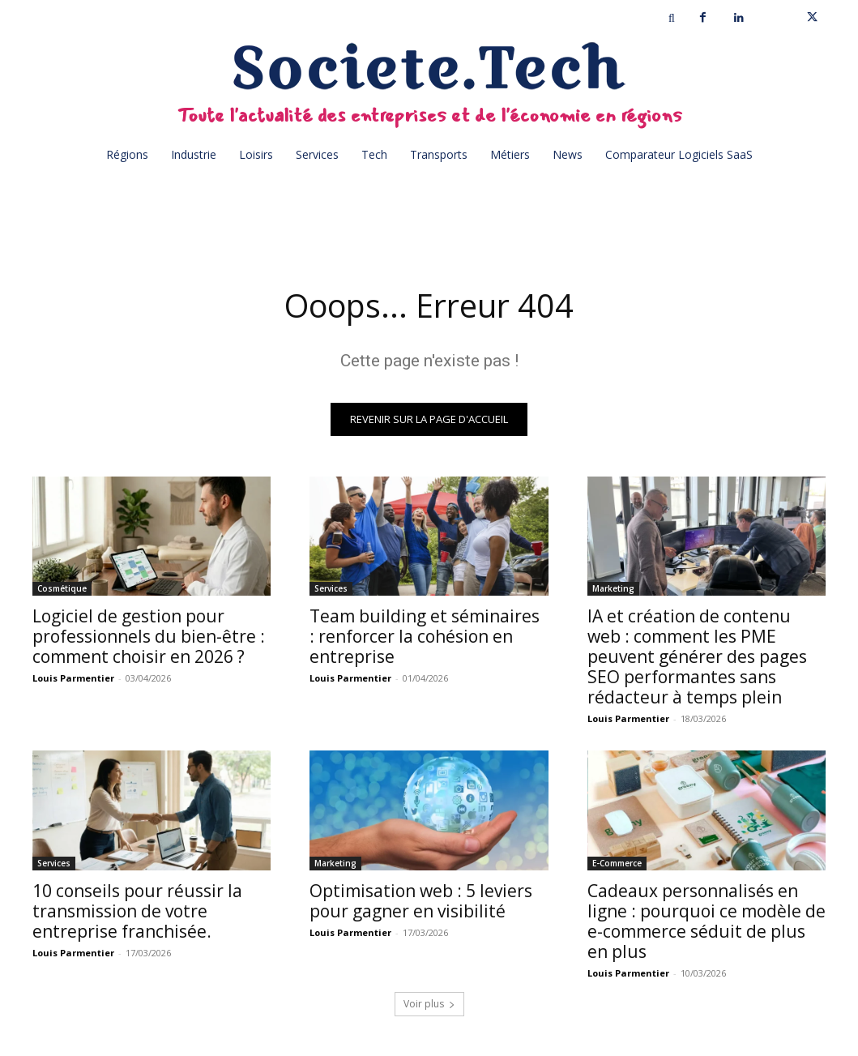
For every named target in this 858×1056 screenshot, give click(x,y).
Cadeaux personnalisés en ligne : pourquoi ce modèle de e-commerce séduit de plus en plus (706, 922)
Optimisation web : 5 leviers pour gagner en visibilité (420, 901)
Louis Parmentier (73, 679)
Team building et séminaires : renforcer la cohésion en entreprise (424, 637)
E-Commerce (617, 864)
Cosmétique (62, 589)
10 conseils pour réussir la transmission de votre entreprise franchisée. (137, 911)
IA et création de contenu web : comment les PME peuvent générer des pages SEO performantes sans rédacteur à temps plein (697, 657)
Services (331, 589)
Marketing (613, 589)
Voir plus (429, 1004)
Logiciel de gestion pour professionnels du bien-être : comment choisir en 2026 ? (148, 637)
